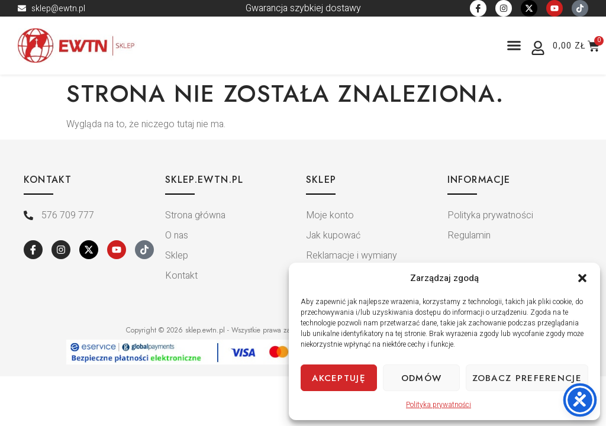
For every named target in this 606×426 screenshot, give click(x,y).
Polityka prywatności (438, 404)
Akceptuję (339, 378)
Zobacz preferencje (527, 378)
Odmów (421, 378)
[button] (582, 278)
